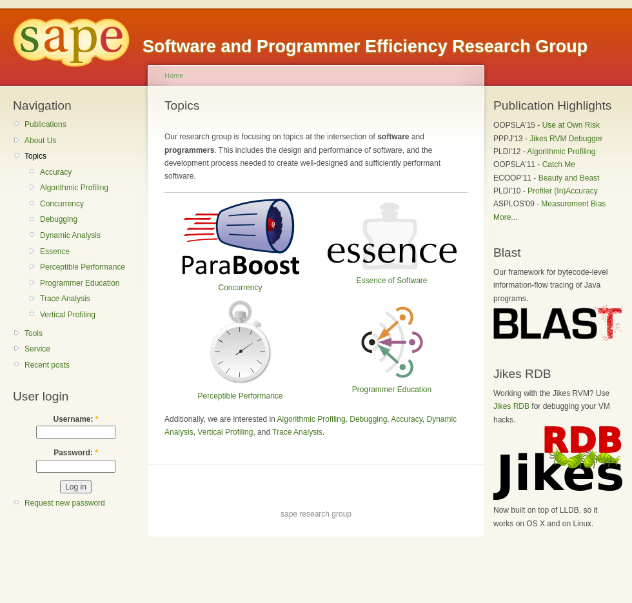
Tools (34, 333)
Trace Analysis (65, 298)
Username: (75, 419)
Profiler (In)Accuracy (563, 190)
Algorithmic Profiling (74, 187)
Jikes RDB (511, 406)
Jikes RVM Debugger (565, 138)
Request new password (65, 503)
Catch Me (558, 164)
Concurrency (62, 203)
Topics (35, 156)
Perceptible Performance (82, 267)
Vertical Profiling (67, 314)
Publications (45, 124)
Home (173, 75)
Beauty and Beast (569, 178)
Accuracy (56, 172)
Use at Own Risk (571, 125)
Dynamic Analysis (70, 235)
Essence (55, 251)
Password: (76, 452)
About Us (40, 140)
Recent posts (47, 365)
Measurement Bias (573, 203)
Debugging (58, 219)
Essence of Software (391, 280)
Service (37, 348)
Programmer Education (79, 283)
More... (505, 217)
